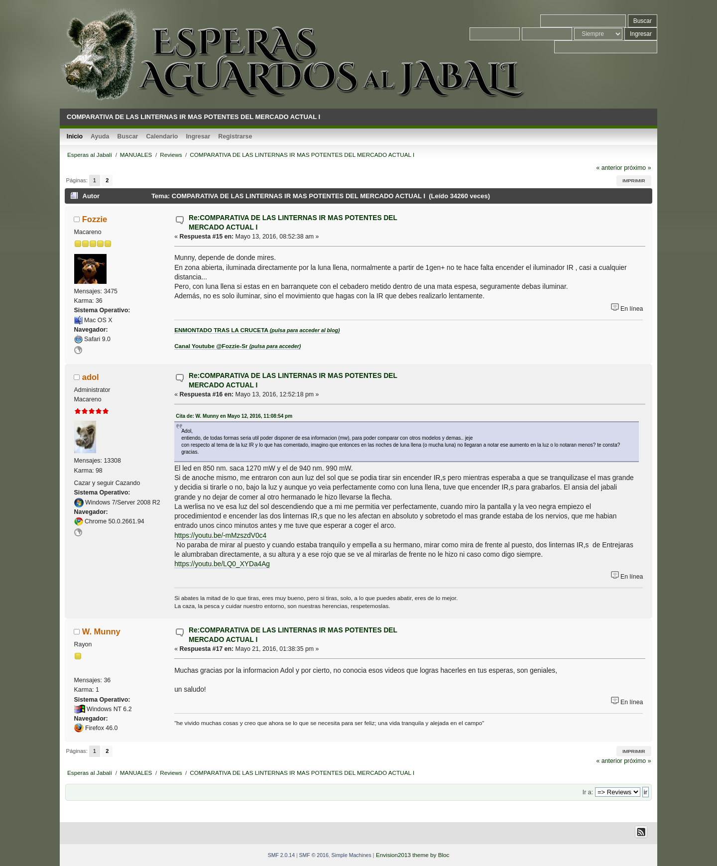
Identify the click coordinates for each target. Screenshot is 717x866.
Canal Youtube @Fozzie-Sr (237, 346)
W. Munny (101, 631)
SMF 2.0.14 (281, 855)
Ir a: (588, 792)
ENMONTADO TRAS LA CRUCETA (257, 330)
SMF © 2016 (314, 855)
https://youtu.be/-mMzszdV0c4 (220, 535)
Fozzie (94, 219)
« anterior (609, 167)
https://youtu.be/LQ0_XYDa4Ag (222, 564)
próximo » (637, 167)
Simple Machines (351, 855)
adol (90, 376)
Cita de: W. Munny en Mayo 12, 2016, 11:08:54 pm (234, 416)
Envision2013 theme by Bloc (412, 855)
